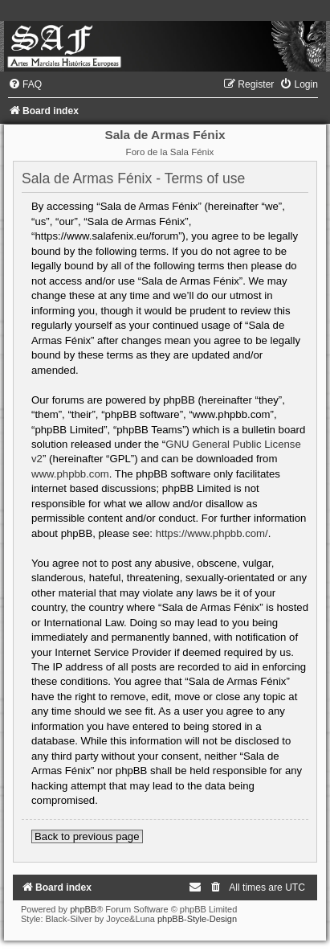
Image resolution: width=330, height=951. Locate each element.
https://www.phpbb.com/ (212, 533)
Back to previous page (87, 836)
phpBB (83, 909)
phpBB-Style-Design (197, 919)
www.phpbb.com (70, 474)
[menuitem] (25, 84)
